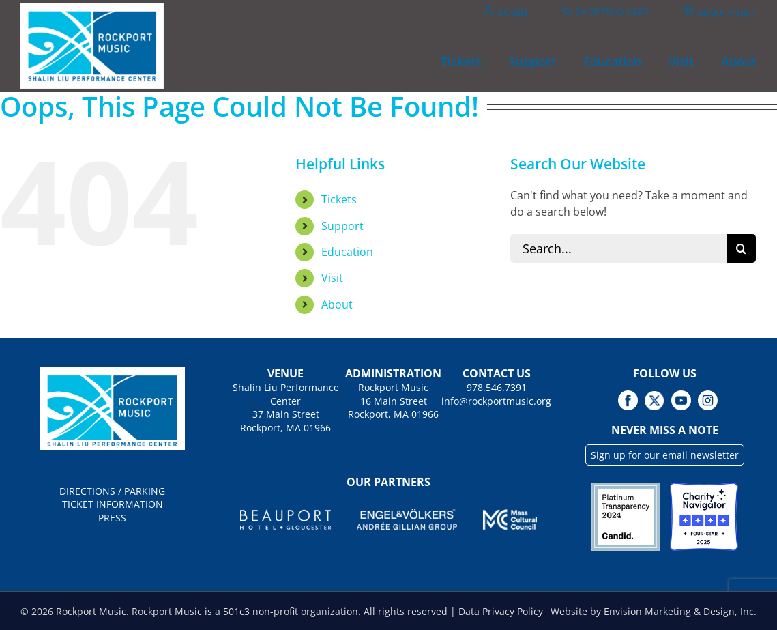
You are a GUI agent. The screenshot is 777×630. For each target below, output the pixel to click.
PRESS (112, 517)
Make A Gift (728, 12)
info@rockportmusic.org (496, 401)
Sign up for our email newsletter (665, 454)
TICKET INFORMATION (112, 504)
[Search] (741, 248)
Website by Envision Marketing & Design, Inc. (654, 611)
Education (347, 251)
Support (342, 225)
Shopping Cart (613, 11)
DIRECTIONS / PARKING (112, 491)
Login (513, 11)
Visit (332, 277)
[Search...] (618, 248)
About (337, 304)
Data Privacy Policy (500, 611)
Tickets (339, 199)
